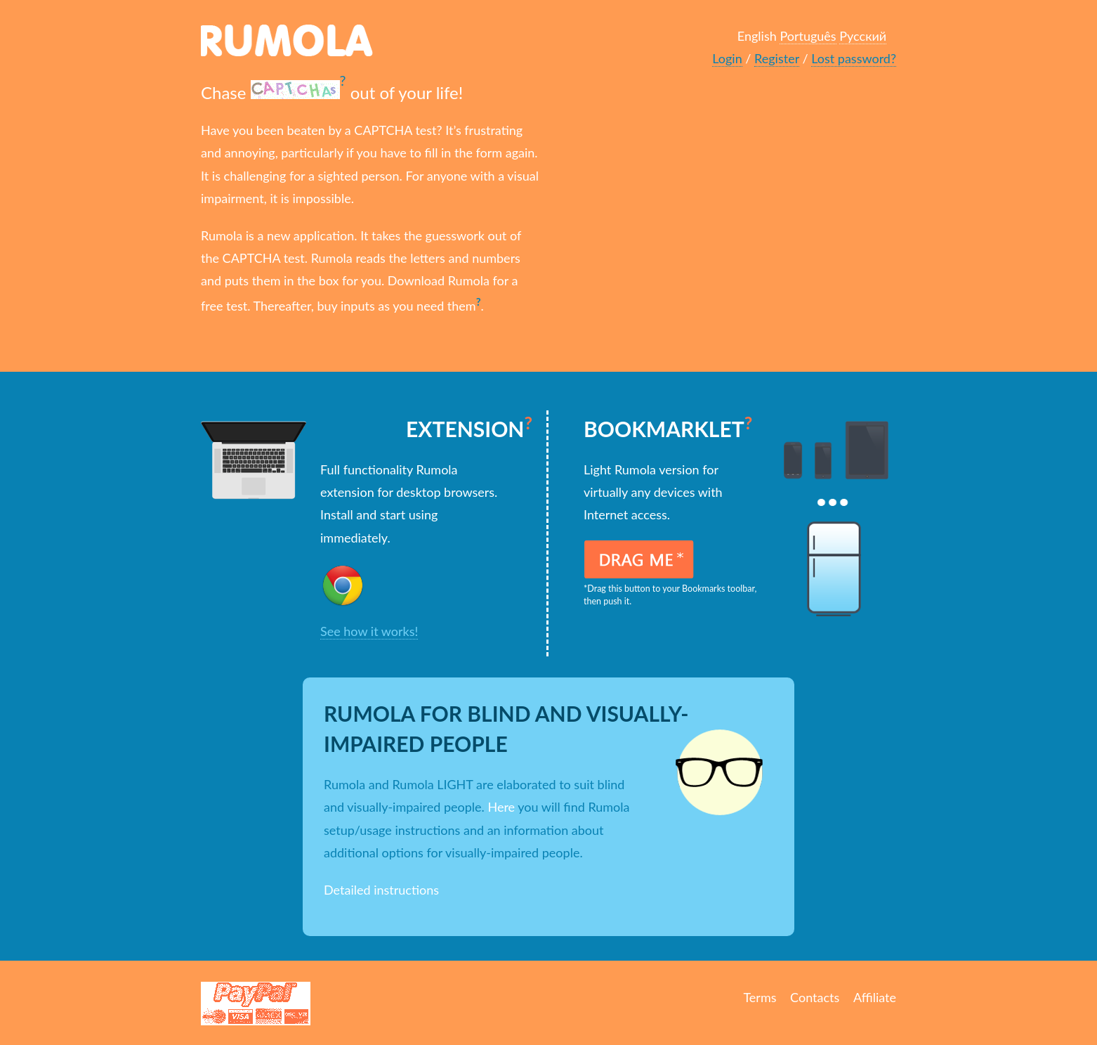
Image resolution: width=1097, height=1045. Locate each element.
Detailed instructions (381, 889)
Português (808, 36)
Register (776, 58)
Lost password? (853, 58)
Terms (759, 997)
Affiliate (874, 997)
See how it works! (369, 631)
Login (727, 58)
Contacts (814, 997)
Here (501, 806)
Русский (862, 36)
